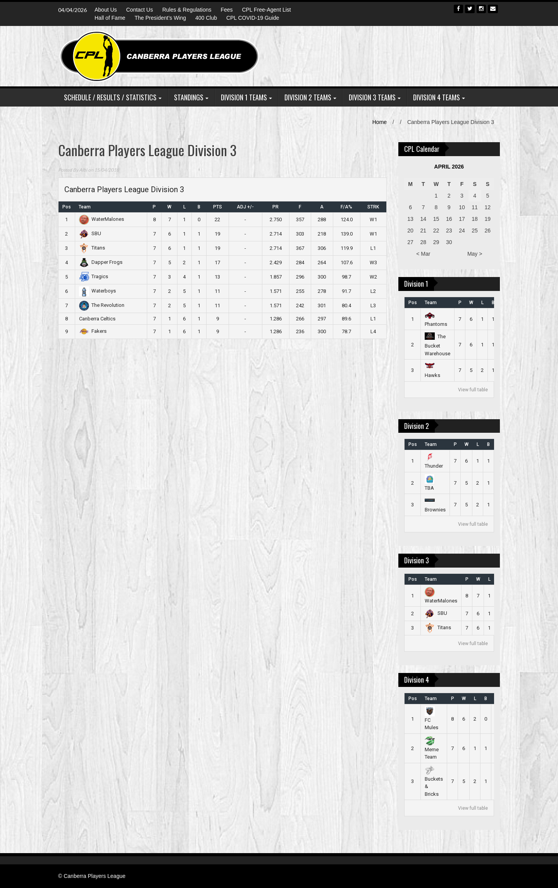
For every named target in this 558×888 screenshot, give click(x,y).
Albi (83, 170)
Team (85, 207)
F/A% (346, 207)
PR (275, 207)
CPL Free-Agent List (266, 10)
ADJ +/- (245, 207)
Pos (66, 207)
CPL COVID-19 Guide (252, 18)
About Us (106, 10)
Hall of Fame (110, 18)
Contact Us (139, 10)
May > (474, 254)
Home (379, 122)
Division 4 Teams (436, 97)
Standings (188, 97)
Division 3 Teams (372, 97)
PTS (217, 207)
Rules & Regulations (187, 10)
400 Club (206, 18)
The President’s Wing (160, 18)
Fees (226, 10)
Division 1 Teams (244, 97)
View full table (473, 389)
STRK (373, 207)
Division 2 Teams (307, 97)
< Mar (423, 254)
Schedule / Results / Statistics (110, 97)
